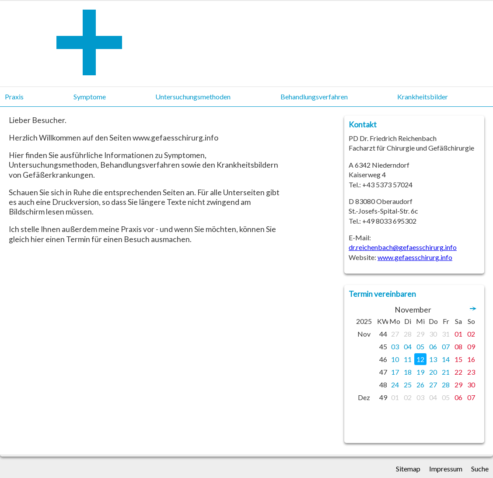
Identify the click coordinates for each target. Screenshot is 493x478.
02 (471, 334)
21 (446, 372)
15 (458, 359)
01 (458, 334)
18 (408, 372)
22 (458, 372)
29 (420, 334)
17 (395, 372)
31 (446, 334)
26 (420, 384)
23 (471, 372)
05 (420, 346)
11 (408, 359)
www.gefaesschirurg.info (415, 257)
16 (471, 359)
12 (420, 359)
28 (408, 334)
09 (471, 346)
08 (458, 346)
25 (408, 384)
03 (395, 346)
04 (408, 346)
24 (395, 384)
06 (433, 346)
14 (446, 359)
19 (420, 372)
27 (395, 334)
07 (446, 346)
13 (433, 359)
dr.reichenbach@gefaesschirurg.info (403, 247)
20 (433, 372)
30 (433, 334)
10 (395, 359)
